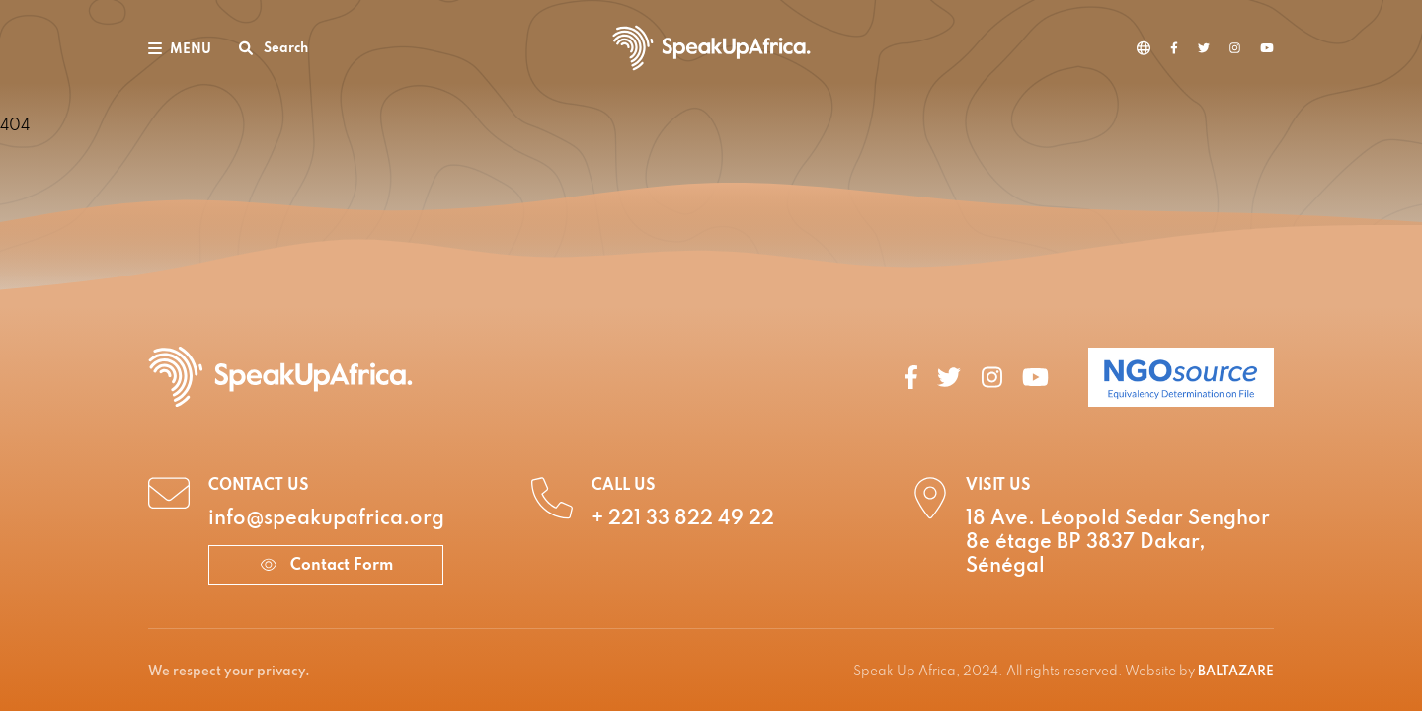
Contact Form (326, 566)
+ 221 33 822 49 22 (683, 519)
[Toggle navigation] (179, 48)
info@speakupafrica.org (326, 519)
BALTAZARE (1236, 672)
